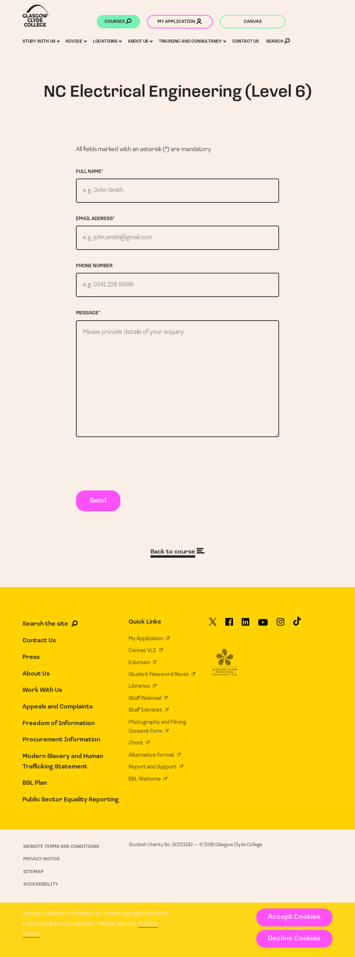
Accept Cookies (294, 917)
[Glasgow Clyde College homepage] (36, 16)
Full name (89, 171)
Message (88, 313)
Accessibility (40, 884)
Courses (118, 22)
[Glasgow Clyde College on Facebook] (229, 624)
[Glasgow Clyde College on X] (213, 624)
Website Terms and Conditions (61, 846)
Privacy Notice (41, 859)
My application (179, 22)
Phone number (94, 266)
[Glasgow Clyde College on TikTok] (297, 624)
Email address (95, 218)
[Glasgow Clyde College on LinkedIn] (245, 624)
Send (98, 500)
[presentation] (128, 465)
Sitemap (33, 872)
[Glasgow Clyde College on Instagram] (280, 624)
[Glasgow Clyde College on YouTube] (263, 625)
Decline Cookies (294, 938)
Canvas (253, 21)
